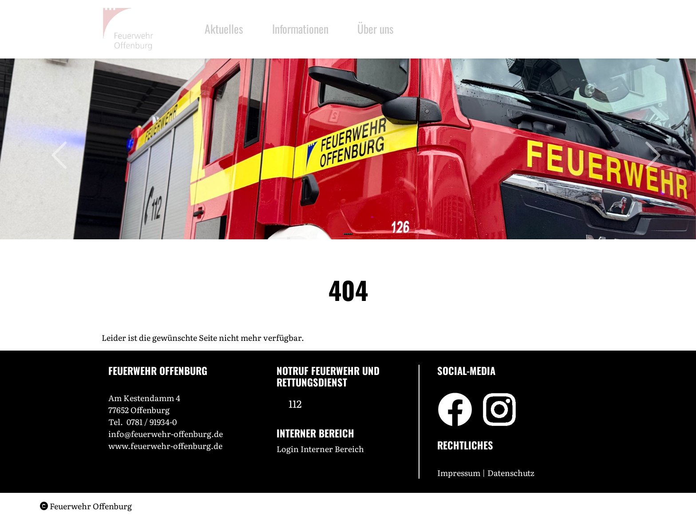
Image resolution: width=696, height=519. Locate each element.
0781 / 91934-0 (152, 422)
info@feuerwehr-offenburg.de (165, 434)
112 (295, 403)
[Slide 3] (348, 234)
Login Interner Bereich (320, 449)
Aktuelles (224, 28)
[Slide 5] (351, 234)
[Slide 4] (350, 234)
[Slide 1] (344, 234)
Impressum (458, 473)
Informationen (301, 28)
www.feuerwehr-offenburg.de (165, 446)
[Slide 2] (346, 234)
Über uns (381, 28)
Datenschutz (511, 473)
